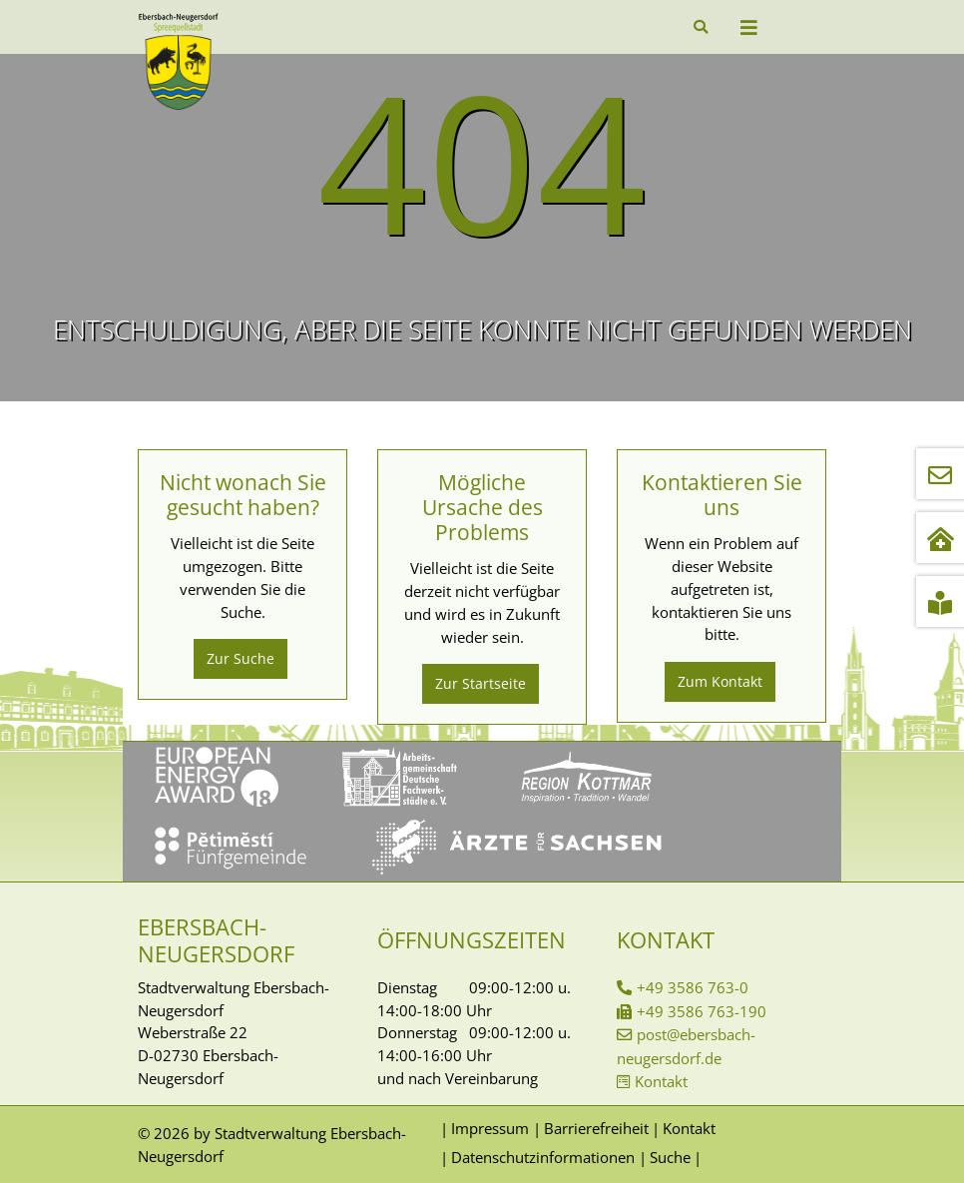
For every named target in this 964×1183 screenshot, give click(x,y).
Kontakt (661, 1081)
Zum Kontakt (720, 681)
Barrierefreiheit (596, 1128)
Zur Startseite (480, 683)
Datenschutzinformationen (543, 1157)
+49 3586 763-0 (692, 987)
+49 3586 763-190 (701, 1011)
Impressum (490, 1128)
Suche (670, 1157)
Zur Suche (240, 658)
